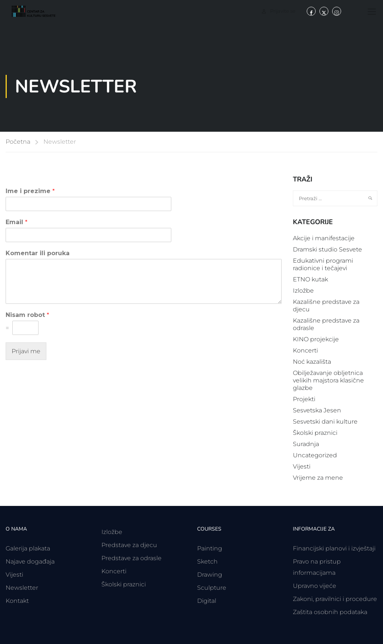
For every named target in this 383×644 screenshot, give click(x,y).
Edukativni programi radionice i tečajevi (323, 264)
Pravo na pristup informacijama (317, 567)
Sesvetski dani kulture (325, 421)
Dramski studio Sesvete (327, 249)
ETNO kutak (310, 279)
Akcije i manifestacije (324, 238)
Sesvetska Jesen (317, 410)
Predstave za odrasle (131, 558)
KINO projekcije (316, 339)
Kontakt (17, 600)
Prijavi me (26, 351)
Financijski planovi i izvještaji (334, 548)
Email (16, 222)
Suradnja (306, 444)
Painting (209, 548)
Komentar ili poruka (38, 253)
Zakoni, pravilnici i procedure (335, 598)
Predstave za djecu (129, 545)
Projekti (304, 399)
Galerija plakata (28, 548)
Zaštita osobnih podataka (330, 612)
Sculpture (211, 587)
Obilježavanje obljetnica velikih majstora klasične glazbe (328, 380)
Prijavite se (282, 11)
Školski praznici (315, 432)
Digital (206, 600)
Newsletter (22, 587)
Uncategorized (315, 455)
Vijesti (301, 466)
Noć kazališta (312, 361)
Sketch (207, 561)
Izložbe (303, 290)
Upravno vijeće (314, 585)
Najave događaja (30, 561)
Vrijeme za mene (318, 477)
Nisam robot (27, 314)
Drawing (209, 574)
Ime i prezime (30, 191)
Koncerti (305, 350)
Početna (18, 141)
